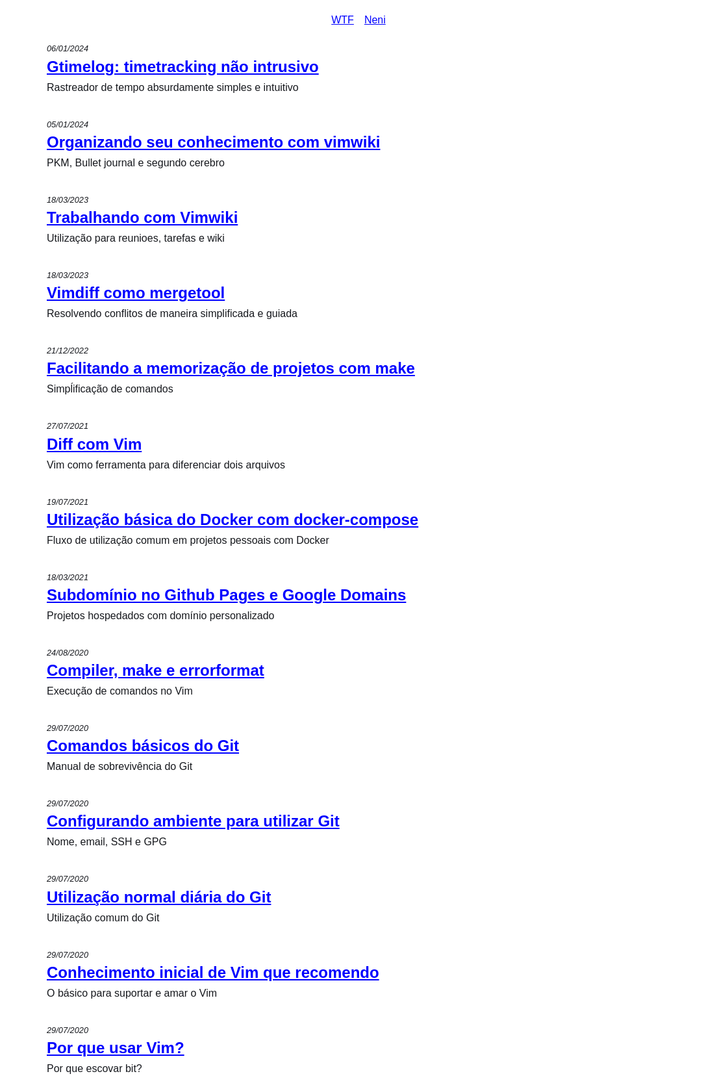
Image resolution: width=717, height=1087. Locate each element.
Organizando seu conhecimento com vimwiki (213, 142)
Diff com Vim (94, 444)
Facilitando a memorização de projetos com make (231, 368)
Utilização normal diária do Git (159, 897)
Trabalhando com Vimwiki (142, 217)
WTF (342, 19)
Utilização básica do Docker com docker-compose (232, 519)
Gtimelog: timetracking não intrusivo (183, 66)
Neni (375, 19)
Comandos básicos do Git (143, 745)
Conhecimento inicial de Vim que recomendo (213, 972)
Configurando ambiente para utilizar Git (193, 821)
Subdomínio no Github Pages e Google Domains (226, 595)
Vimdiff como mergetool (136, 292)
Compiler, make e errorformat (155, 670)
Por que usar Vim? (115, 1047)
